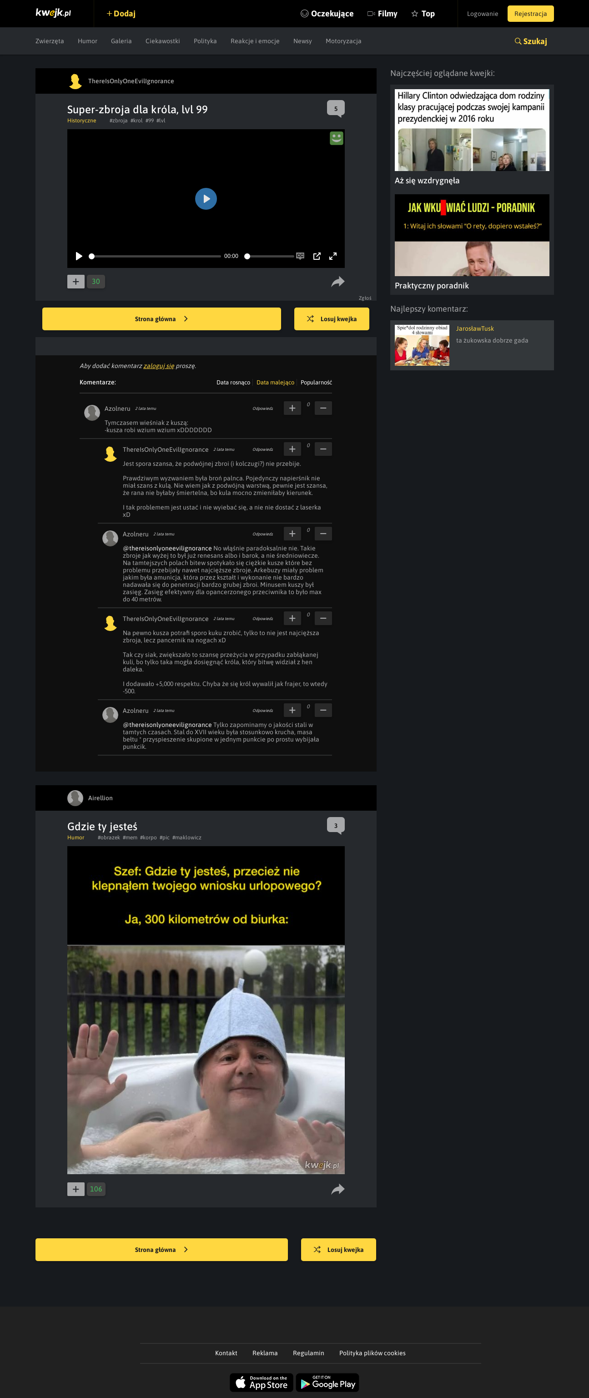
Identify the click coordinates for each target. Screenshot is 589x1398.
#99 (150, 120)
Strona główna (161, 319)
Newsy (302, 41)
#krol (137, 120)
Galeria (121, 41)
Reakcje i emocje (255, 41)
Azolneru (118, 408)
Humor (87, 41)
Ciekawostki (163, 41)
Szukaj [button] (535, 41)
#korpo (148, 837)
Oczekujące (332, 13)
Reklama (265, 1353)
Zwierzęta (49, 41)
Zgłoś (365, 298)
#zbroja (119, 120)
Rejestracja (530, 13)
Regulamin (308, 1353)
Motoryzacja (344, 41)
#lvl (161, 120)
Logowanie (482, 13)
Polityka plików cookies (372, 1353)
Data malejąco (275, 382)
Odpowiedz (262, 408)
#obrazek (109, 837)
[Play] (79, 256)
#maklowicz (186, 837)
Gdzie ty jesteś (102, 826)
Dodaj (125, 13)
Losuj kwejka (332, 319)
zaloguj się (158, 365)
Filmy (388, 13)
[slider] (155, 256)
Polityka (205, 41)
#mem (130, 837)
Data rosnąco (233, 382)
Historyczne (81, 120)
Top (428, 13)
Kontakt (226, 1353)
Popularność (316, 382)
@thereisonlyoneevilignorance (167, 548)
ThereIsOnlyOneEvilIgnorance (166, 449)
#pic (165, 837)
